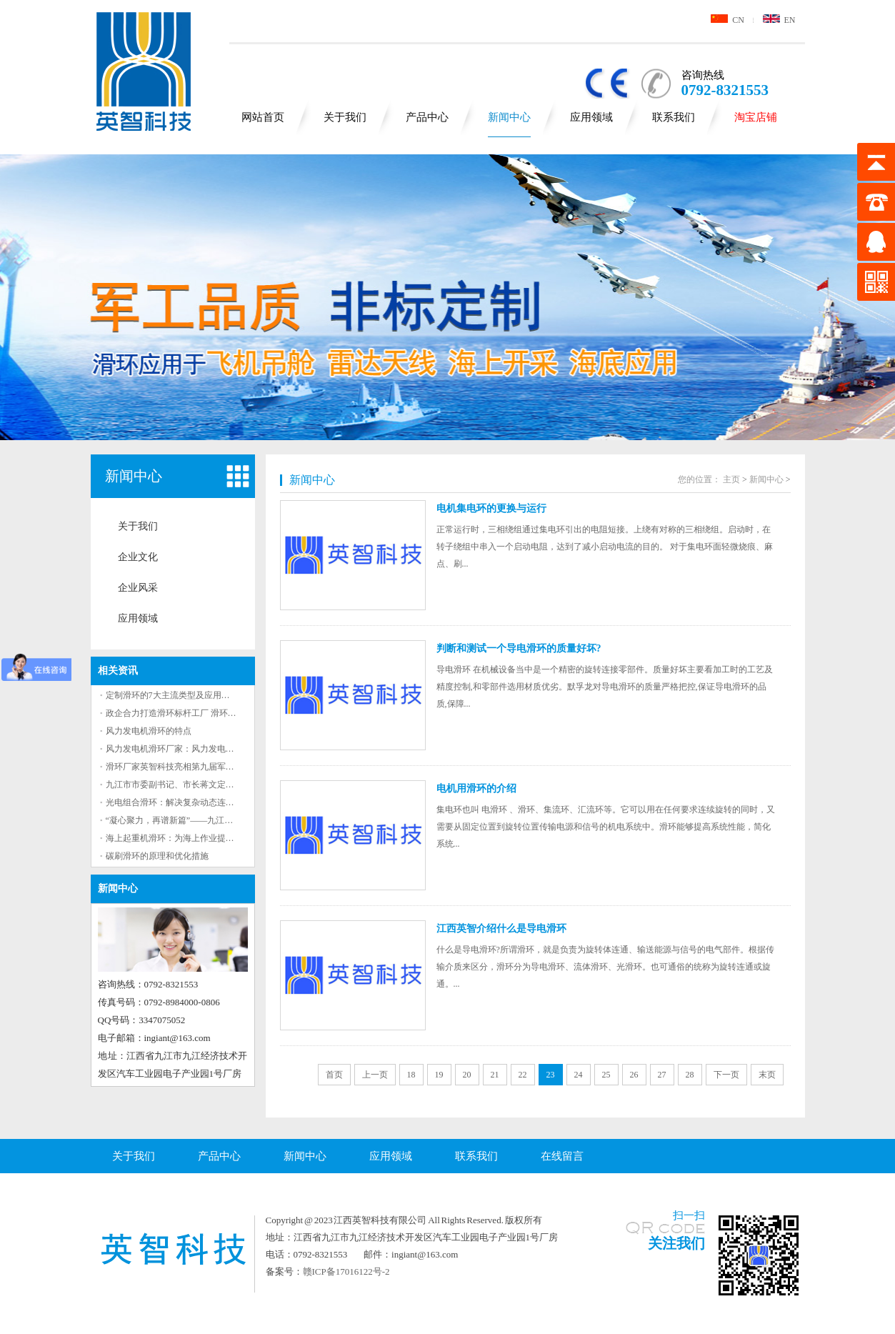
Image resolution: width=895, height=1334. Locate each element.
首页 (334, 1075)
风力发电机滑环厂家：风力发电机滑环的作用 (191, 749)
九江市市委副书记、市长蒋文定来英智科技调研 (196, 785)
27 (662, 1075)
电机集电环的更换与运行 (491, 508)
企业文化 (138, 557)
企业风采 (138, 587)
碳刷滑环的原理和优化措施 (157, 856)
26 (634, 1075)
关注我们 (676, 1243)
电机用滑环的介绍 (476, 788)
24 (578, 1075)
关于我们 (345, 117)
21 (495, 1075)
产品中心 (427, 117)
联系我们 (673, 117)
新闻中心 (509, 117)
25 (606, 1075)
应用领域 (591, 117)
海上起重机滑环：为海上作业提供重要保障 (187, 838)
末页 (767, 1075)
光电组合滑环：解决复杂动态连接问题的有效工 (196, 802)
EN (779, 20)
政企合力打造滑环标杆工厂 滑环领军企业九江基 (197, 713)
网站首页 (262, 117)
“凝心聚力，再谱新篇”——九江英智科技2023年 (195, 820)
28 (690, 1075)
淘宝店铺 (755, 117)
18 (411, 1075)
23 (550, 1075)
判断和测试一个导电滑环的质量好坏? (518, 648)
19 (439, 1075)
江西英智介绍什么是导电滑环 (501, 928)
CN (727, 20)
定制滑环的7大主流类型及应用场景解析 (181, 695)
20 (467, 1075)
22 (523, 1075)
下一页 (726, 1075)
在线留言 (562, 1156)
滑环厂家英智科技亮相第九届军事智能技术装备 (196, 767)
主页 (731, 479)
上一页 (375, 1075)
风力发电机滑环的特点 (148, 731)
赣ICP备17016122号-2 (346, 1271)
